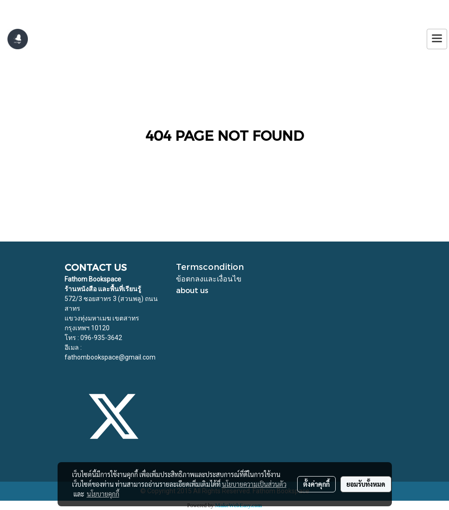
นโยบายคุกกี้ (103, 494)
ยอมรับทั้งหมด (365, 484)
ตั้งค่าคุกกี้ (316, 484)
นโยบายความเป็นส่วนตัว (254, 484)
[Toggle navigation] (437, 39)
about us (192, 290)
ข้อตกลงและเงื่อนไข (208, 278)
